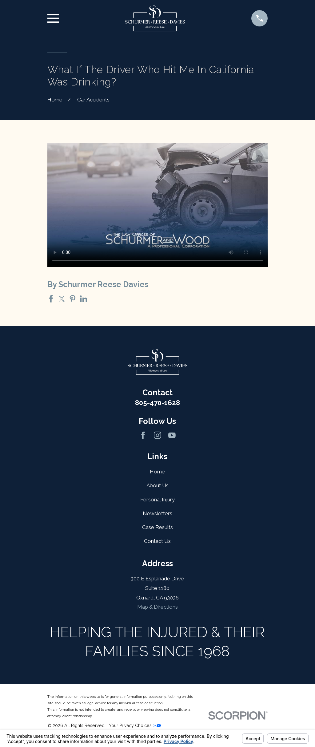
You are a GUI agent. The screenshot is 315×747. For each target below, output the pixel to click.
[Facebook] (143, 435)
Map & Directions (157, 607)
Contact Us (157, 541)
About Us (157, 485)
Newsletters (157, 513)
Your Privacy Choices (135, 725)
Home (157, 471)
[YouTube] (172, 435)
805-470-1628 (157, 403)
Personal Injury (157, 499)
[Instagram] (157, 435)
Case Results (157, 527)
